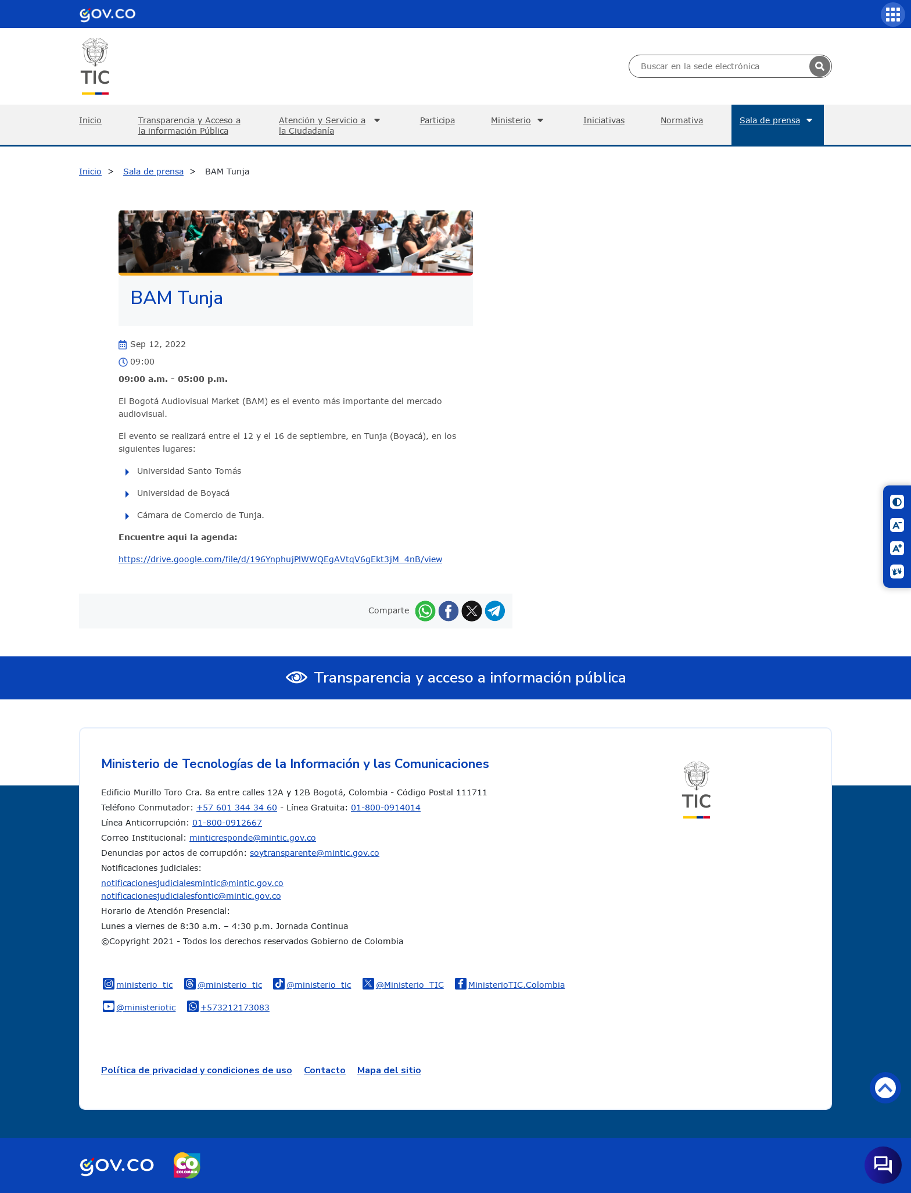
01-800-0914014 (386, 807)
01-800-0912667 (227, 822)
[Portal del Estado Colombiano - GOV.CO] (107, 14)
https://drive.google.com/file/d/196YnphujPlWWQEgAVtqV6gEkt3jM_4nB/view (280, 559)
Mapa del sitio (389, 1070)
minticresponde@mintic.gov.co (252, 837)
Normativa (682, 120)
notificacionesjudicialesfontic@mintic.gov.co (191, 896)
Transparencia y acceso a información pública (470, 677)
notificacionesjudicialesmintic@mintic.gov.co (192, 883)
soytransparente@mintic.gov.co (314, 853)
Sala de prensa (778, 120)
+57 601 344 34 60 (236, 807)
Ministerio (519, 120)
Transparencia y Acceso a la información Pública (189, 125)
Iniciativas (604, 120)
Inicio (90, 120)
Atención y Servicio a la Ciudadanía (331, 125)
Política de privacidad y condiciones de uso (196, 1070)
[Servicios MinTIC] (893, 14)
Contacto (325, 1070)
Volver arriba (885, 1087)
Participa (437, 120)
